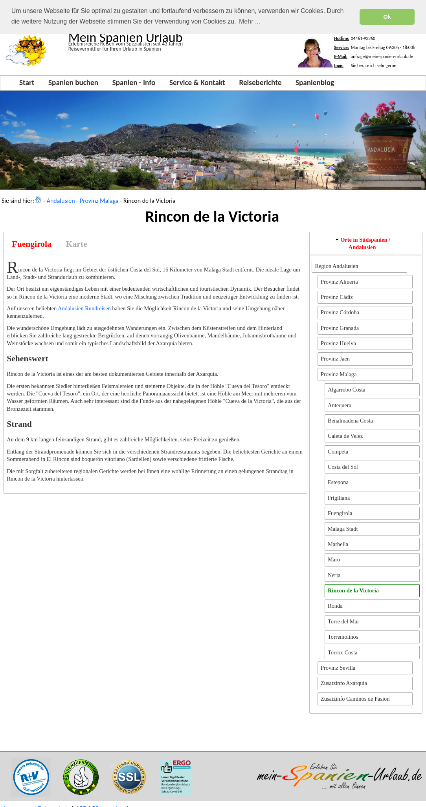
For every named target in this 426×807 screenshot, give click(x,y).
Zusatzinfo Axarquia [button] (344, 682)
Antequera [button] (339, 404)
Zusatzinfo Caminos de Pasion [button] (355, 698)
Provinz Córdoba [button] (340, 311)
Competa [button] (338, 451)
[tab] (32, 243)
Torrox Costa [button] (342, 652)
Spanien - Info (134, 81)
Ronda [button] (335, 605)
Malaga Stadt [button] (343, 528)
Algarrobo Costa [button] (346, 389)
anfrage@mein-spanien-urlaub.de (382, 55)
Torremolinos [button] (343, 636)
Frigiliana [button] (339, 497)
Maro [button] (334, 559)
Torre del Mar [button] (343, 621)
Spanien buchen (73, 81)
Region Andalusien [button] (336, 265)
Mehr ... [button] (249, 21)
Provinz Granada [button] (340, 327)
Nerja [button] (334, 574)
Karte (76, 243)
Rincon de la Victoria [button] (353, 590)
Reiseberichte (260, 81)
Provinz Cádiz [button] (337, 296)
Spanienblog (315, 81)
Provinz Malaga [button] (339, 373)
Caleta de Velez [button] (345, 435)
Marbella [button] (338, 543)
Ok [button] (387, 17)
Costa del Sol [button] (343, 466)
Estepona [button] (338, 481)
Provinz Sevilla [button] (338, 667)
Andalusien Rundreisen (84, 307)
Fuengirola (31, 243)
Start (26, 81)
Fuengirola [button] (340, 512)
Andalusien (61, 200)
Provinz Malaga (99, 200)
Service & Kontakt (197, 81)
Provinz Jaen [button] (335, 358)
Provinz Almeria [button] (339, 281)
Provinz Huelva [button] (338, 342)
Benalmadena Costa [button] (350, 420)
